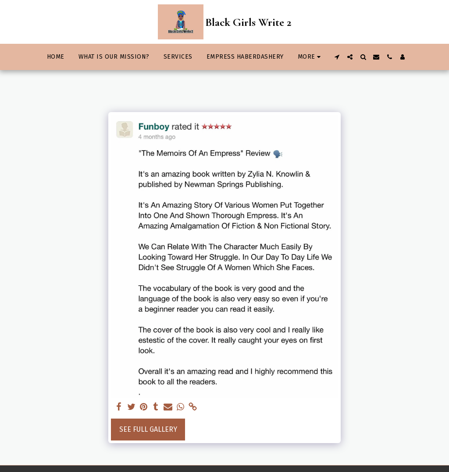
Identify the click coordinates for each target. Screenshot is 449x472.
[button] (337, 57)
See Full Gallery (148, 429)
